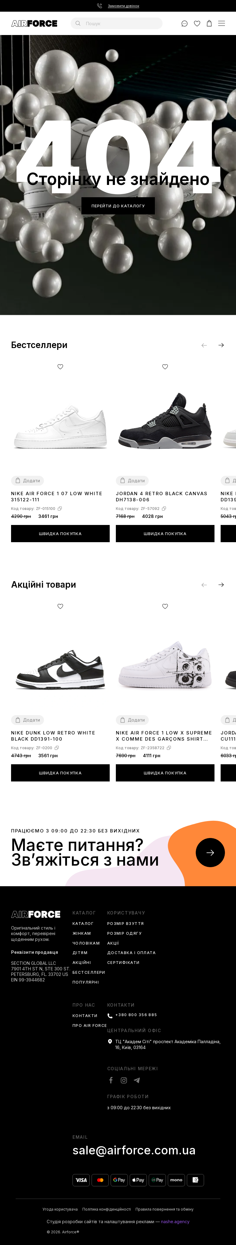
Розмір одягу (124, 934)
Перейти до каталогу (118, 205)
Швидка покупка (60, 533)
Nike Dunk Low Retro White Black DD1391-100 (53, 736)
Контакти (85, 1016)
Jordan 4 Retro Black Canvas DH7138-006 (162, 497)
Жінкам (82, 934)
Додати (31, 480)
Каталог (83, 924)
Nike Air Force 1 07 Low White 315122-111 (57, 497)
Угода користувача (60, 1209)
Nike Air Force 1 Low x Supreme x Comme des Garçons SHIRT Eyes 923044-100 (164, 736)
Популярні (86, 983)
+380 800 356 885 (136, 1015)
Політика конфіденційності (106, 1209)
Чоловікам (86, 943)
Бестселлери (89, 973)
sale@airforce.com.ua (134, 1150)
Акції (113, 943)
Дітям (80, 953)
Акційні (82, 963)
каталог (84, 913)
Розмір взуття (125, 924)
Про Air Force (90, 1026)
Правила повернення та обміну (165, 1209)
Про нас (84, 1005)
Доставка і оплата (131, 953)
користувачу (126, 913)
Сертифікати (123, 963)
